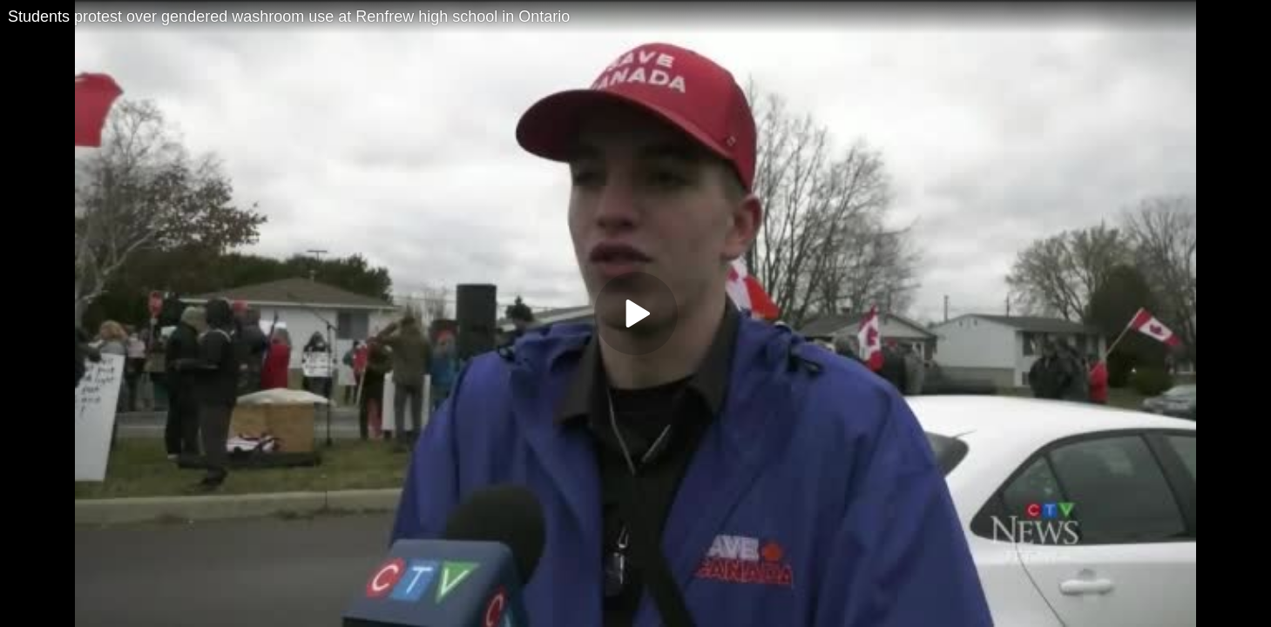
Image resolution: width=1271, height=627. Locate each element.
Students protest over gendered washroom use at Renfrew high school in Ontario (289, 16)
